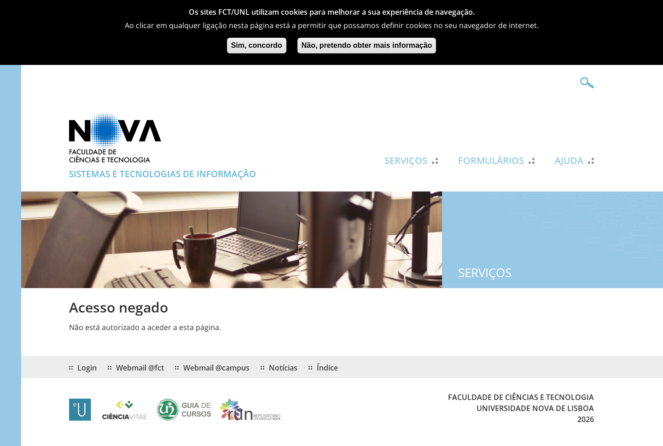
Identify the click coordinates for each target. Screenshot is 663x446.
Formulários (491, 160)
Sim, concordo (256, 42)
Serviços (405, 160)
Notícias (283, 368)
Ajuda (569, 160)
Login (87, 368)
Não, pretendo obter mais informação (367, 42)
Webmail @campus (216, 368)
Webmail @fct (140, 368)
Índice (327, 368)
